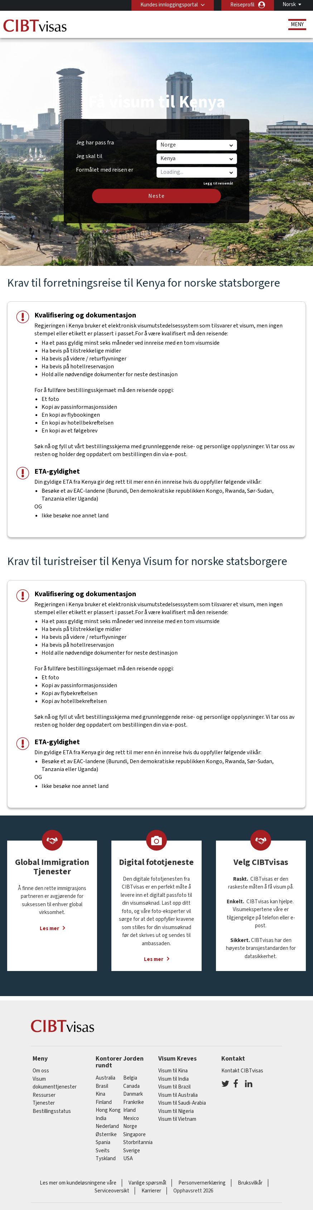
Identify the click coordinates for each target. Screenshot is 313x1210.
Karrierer (151, 1185)
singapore (134, 1129)
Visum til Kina (173, 1066)
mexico (131, 1113)
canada (131, 1081)
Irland (129, 1105)
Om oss (41, 1066)
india (101, 1113)
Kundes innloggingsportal (169, 5)
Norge (130, 1121)
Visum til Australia (178, 1090)
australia (105, 1072)
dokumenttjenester (55, 1082)
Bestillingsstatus (52, 1106)
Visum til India (173, 1073)
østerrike (106, 1129)
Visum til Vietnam (177, 1114)
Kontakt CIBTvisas (242, 1066)
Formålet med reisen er (104, 163)
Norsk (289, 4)
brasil (102, 1081)
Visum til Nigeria (176, 1106)
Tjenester (44, 1098)
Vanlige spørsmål (147, 1177)
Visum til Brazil (174, 1082)
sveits (103, 1145)
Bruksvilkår (250, 1177)
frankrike (133, 1097)
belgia (130, 1072)
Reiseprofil (242, 5)
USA (128, 1153)
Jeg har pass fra (95, 137)
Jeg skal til (89, 151)
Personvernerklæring (202, 1177)
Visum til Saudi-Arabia (182, 1098)
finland (104, 1097)
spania (103, 1137)
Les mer (49, 923)
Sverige (131, 1145)
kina (100, 1088)
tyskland (106, 1153)
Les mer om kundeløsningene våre (78, 1177)
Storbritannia (138, 1137)
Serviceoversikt (112, 1185)
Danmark (133, 1088)
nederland (107, 1121)
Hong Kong (108, 1105)
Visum (39, 1073)
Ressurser (44, 1090)
